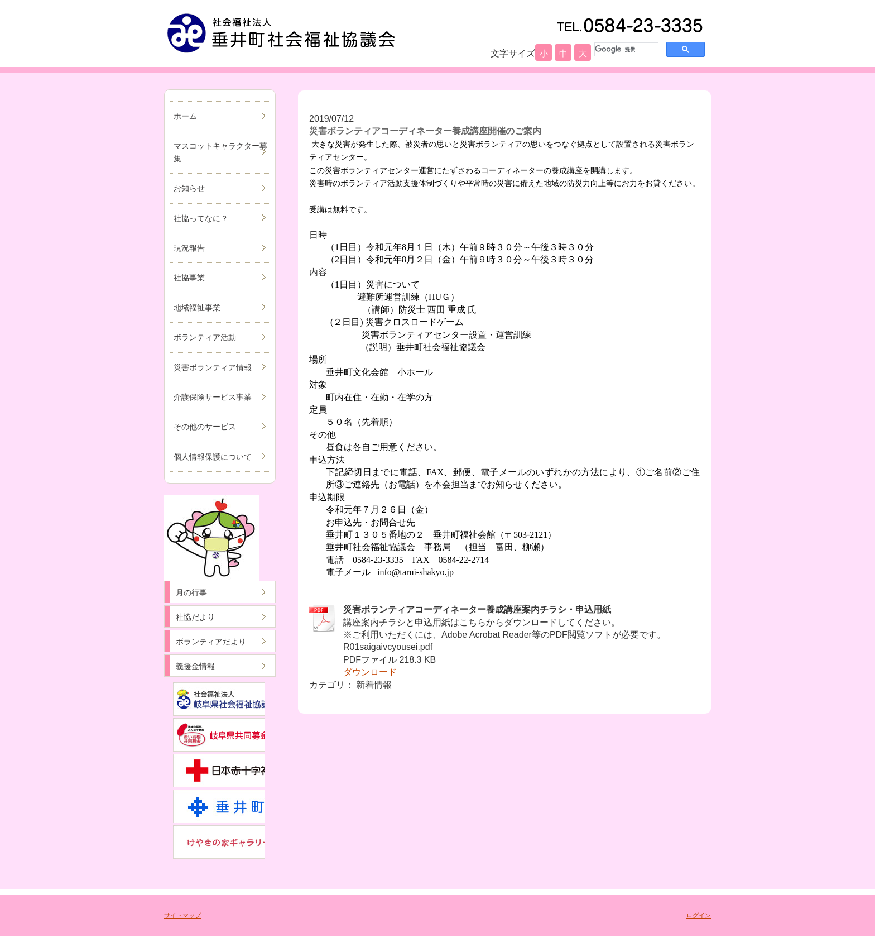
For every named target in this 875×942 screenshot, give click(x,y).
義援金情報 (195, 666)
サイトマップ (182, 915)
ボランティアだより (211, 641)
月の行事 (191, 592)
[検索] (625, 49)
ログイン (698, 915)
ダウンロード (370, 672)
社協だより (195, 617)
